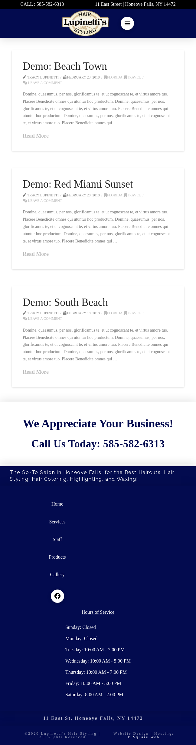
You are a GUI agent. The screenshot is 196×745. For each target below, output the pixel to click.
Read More (36, 136)
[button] (127, 23)
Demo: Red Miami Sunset (78, 184)
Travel (132, 77)
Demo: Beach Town (65, 66)
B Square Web (144, 737)
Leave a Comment (42, 83)
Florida (113, 77)
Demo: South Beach (65, 302)
